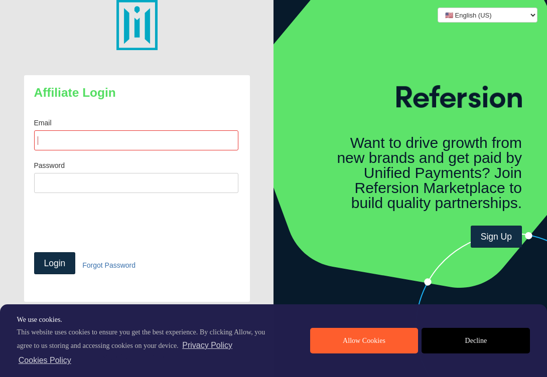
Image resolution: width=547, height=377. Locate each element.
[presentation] (110, 222)
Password (49, 165)
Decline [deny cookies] (476, 340)
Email (43, 123)
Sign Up (496, 237)
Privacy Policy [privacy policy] (207, 345)
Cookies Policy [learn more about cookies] (45, 360)
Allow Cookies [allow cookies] (364, 340)
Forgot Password (108, 265)
